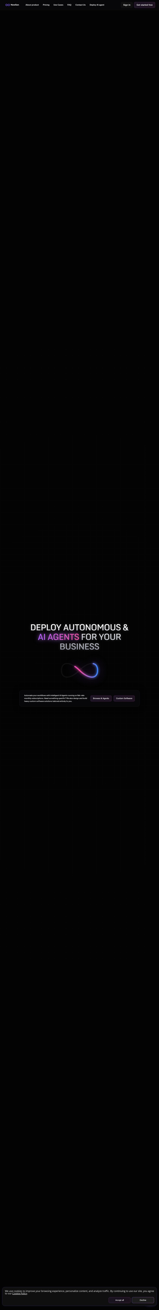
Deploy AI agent (97, 5)
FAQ (69, 5)
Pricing (46, 5)
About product (32, 5)
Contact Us (80, 5)
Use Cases (58, 5)
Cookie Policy (19, 1293)
